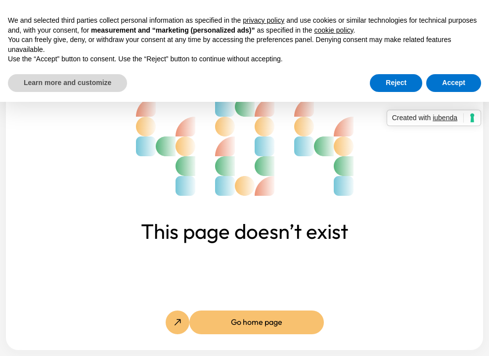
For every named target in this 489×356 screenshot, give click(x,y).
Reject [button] (396, 83)
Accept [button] (453, 83)
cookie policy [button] (333, 30)
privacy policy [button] (263, 20)
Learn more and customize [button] (67, 83)
